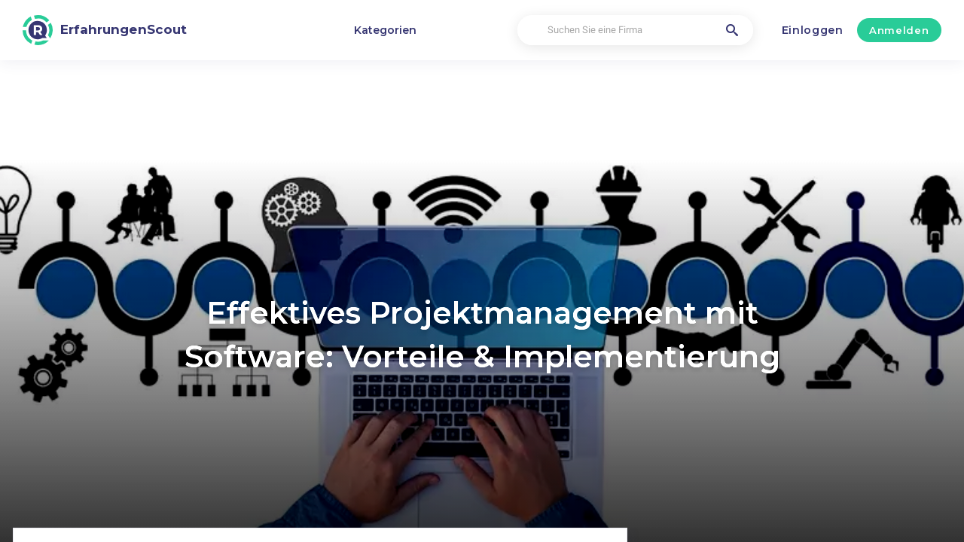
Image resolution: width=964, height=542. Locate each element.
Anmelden (899, 30)
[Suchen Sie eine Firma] (634, 30)
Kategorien (385, 30)
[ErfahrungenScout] (105, 30)
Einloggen (813, 30)
